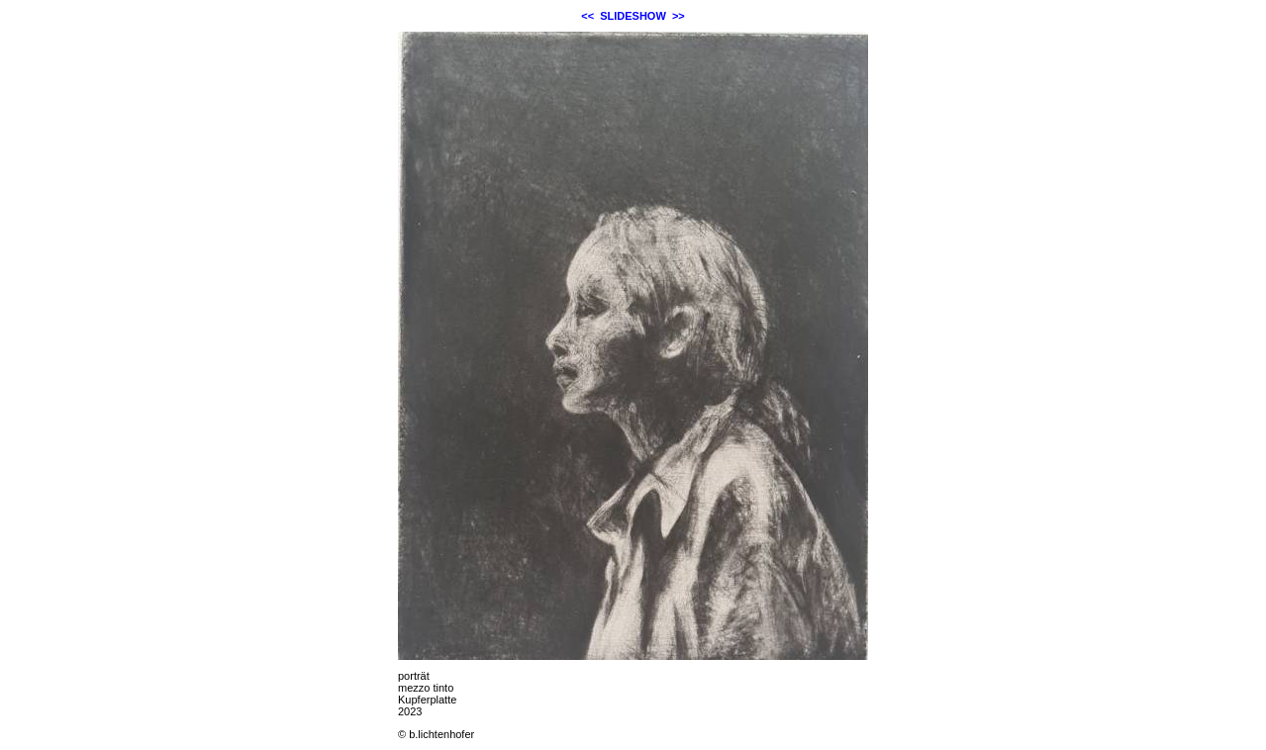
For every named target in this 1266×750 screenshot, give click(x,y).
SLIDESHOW (633, 16)
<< (587, 16)
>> (678, 16)
